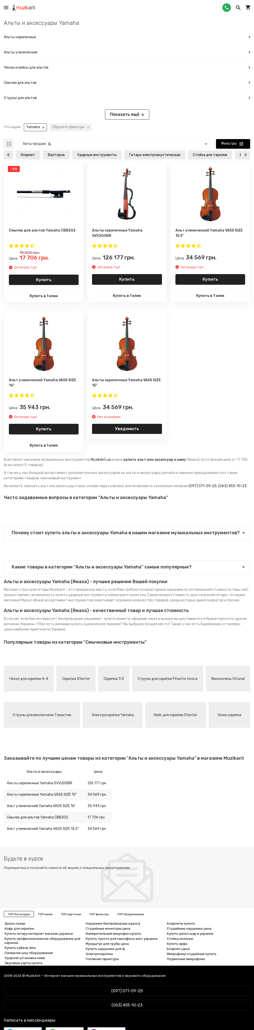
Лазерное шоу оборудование (29, 953)
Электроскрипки (99, 954)
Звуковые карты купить (24, 963)
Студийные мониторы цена (108, 928)
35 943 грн (96, 806)
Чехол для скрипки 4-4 (28, 679)
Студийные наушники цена (189, 928)
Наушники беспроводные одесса (113, 923)
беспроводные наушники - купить (87, 619)
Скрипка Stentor (76, 679)
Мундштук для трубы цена (107, 944)
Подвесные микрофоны (186, 959)
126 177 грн (96, 783)
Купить (43, 279)
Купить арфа (177, 944)
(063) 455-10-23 (232, 486)
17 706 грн (96, 817)
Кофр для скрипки (19, 928)
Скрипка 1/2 (114, 679)
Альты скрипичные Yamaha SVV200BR (39, 783)
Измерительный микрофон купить (113, 934)
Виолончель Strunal (228, 679)
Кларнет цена (178, 949)
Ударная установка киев (25, 958)
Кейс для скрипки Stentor (175, 715)
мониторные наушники (163, 589)
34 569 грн (96, 794)
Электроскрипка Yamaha (113, 715)
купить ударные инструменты (81, 595)
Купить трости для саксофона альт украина (121, 939)
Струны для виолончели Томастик (42, 715)
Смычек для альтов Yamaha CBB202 (37, 817)
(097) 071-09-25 (203, 486)
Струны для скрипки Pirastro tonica (167, 679)
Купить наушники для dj (105, 949)
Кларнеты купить (181, 923)
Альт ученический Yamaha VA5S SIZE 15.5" (43, 829)
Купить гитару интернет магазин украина (39, 934)
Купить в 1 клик (44, 296)
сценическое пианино (102, 624)
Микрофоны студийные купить (191, 954)
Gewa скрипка (229, 715)
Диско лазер (15, 923)
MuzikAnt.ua (101, 459)
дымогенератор (210, 600)
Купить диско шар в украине (190, 934)
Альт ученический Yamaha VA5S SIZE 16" (41, 806)
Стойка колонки (180, 939)
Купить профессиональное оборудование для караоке (42, 941)
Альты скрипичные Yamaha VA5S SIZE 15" (42, 794)
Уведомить (127, 428)
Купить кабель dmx (20, 948)
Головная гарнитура (102, 959)
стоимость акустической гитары (199, 595)
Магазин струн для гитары (26, 589)
